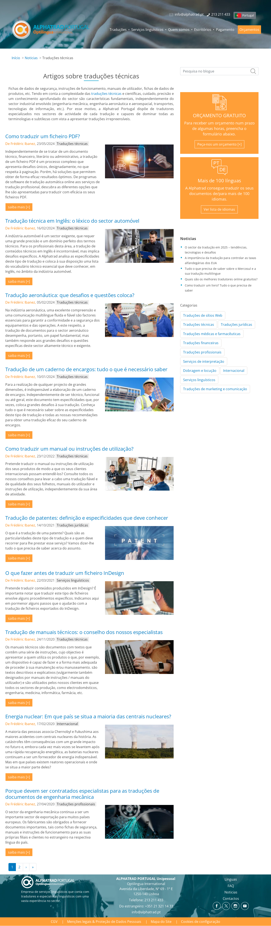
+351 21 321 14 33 (159, 906)
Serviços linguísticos (147, 29)
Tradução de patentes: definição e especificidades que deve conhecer (86, 517)
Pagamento (225, 29)
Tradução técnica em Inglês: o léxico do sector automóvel (72, 220)
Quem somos (178, 29)
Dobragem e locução (199, 370)
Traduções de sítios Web (202, 315)
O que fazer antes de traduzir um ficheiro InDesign (64, 572)
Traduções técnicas (198, 324)
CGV (54, 921)
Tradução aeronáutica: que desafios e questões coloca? (69, 295)
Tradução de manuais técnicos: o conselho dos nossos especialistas (84, 632)
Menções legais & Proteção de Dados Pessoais (104, 921)
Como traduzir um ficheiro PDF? (42, 136)
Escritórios (202, 29)
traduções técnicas (106, 93)
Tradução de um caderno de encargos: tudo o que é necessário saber (86, 369)
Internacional (233, 370)
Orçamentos (249, 29)
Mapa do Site (161, 921)
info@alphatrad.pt (146, 912)
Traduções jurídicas (236, 324)
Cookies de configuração (200, 921)
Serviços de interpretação (203, 361)
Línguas (231, 879)
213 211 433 (153, 900)
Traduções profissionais (202, 352)
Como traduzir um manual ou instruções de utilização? (69, 448)
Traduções (118, 29)
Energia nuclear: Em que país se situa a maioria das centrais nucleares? (88, 716)
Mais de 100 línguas (219, 180)
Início (16, 58)
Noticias (31, 58)
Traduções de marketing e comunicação (215, 389)
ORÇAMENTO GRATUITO (219, 115)
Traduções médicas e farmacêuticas (212, 333)
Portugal (248, 15)
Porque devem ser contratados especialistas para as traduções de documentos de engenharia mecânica (82, 793)
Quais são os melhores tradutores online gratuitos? (221, 279)
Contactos (231, 898)
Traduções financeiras (200, 343)
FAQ (231, 886)
